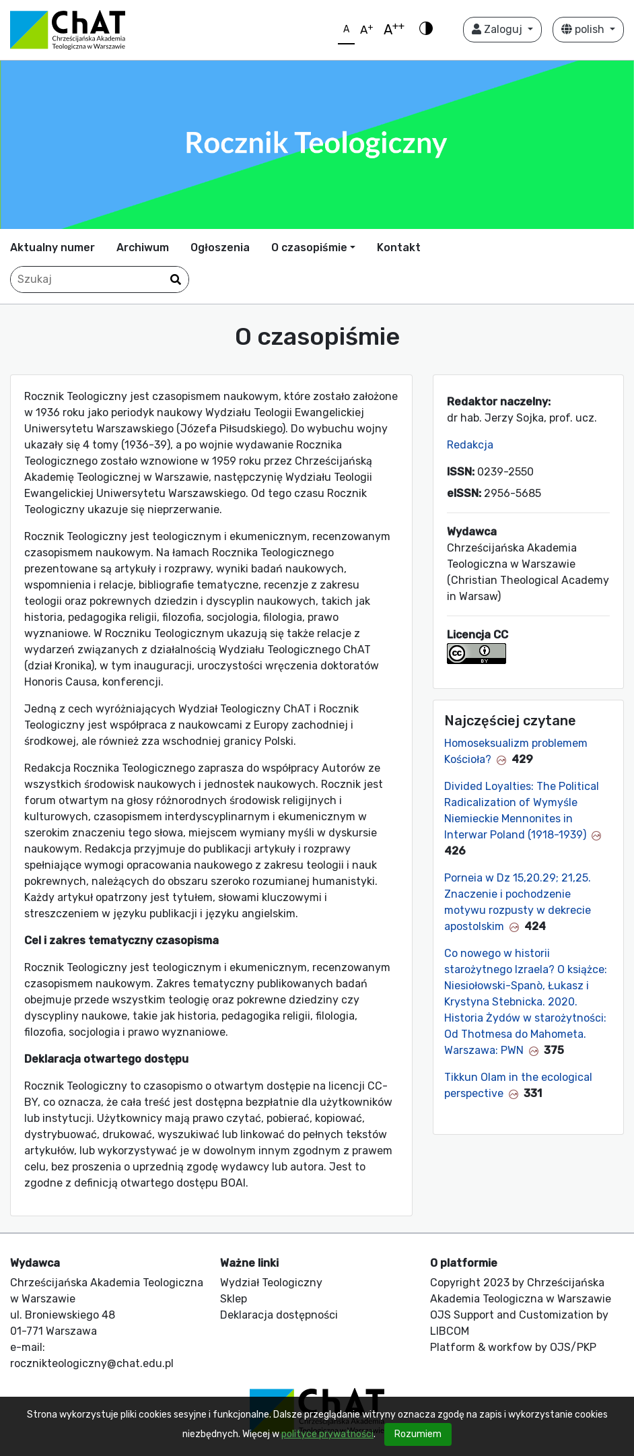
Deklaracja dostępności (279, 1315)
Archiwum (142, 247)
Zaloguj (498, 29)
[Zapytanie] (99, 279)
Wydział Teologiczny (271, 1282)
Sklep (233, 1298)
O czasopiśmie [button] (309, 247)
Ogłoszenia (220, 247)
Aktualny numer (52, 247)
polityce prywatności (327, 1434)
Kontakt (399, 247)
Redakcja (470, 444)
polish (584, 29)
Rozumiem (418, 1434)
